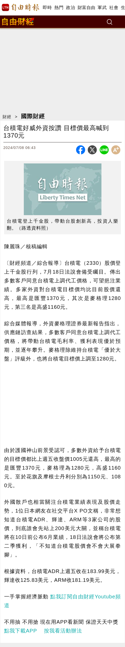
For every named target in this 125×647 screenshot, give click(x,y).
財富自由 (86, 7)
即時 (47, 7)
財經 (7, 117)
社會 (113, 7)
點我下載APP (20, 631)
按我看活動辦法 (63, 631)
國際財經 (33, 116)
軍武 (102, 7)
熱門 (58, 7)
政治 (70, 7)
